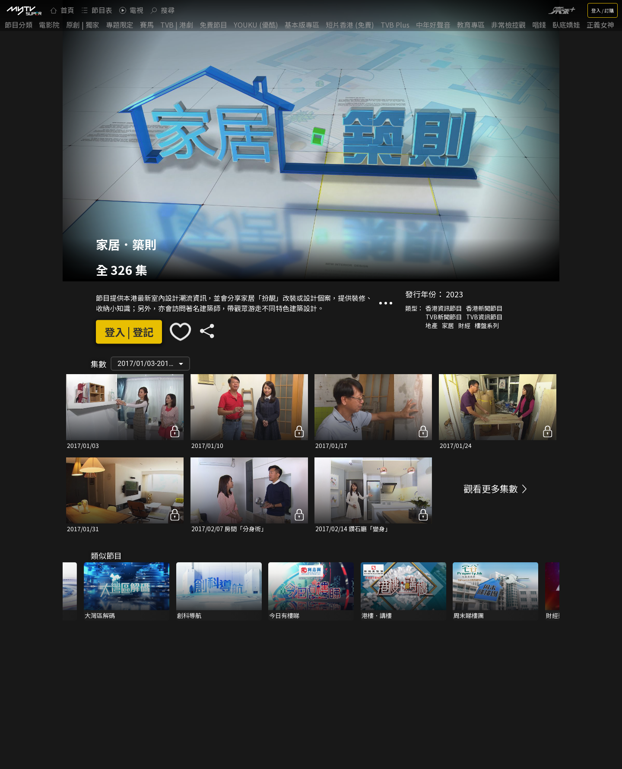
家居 (448, 325)
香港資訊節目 (443, 308)
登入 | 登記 (129, 331)
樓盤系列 (487, 325)
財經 (464, 325)
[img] (23, 10)
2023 (454, 293)
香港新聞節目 (484, 308)
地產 (431, 325)
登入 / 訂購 (602, 10)
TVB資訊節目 (484, 316)
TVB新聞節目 (443, 316)
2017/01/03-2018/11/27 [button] (153, 363)
